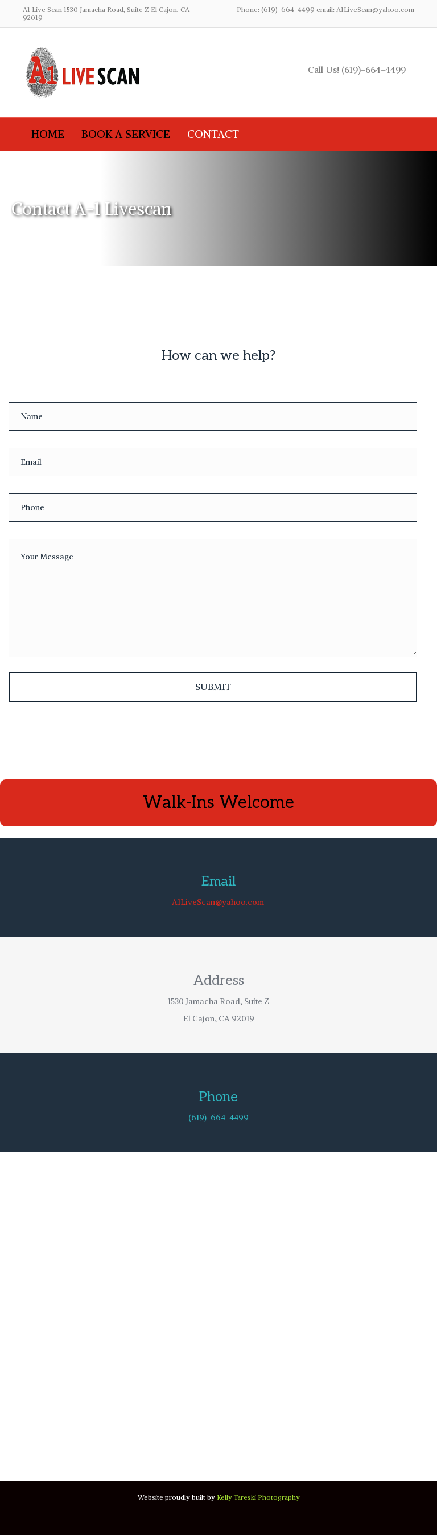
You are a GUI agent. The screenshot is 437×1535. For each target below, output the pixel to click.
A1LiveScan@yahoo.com (218, 902)
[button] (213, 687)
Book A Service (125, 134)
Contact (213, 134)
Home (47, 134)
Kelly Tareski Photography (258, 1497)
